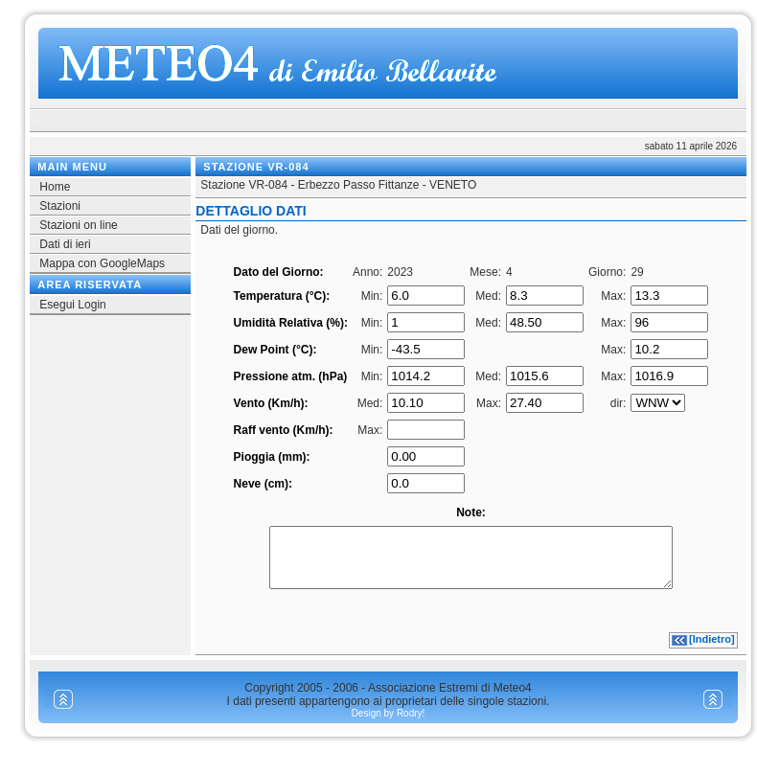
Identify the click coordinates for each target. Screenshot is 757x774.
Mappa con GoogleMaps (102, 263)
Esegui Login (72, 304)
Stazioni (59, 206)
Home (54, 187)
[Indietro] (712, 650)
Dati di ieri (64, 244)
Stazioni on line (78, 225)
